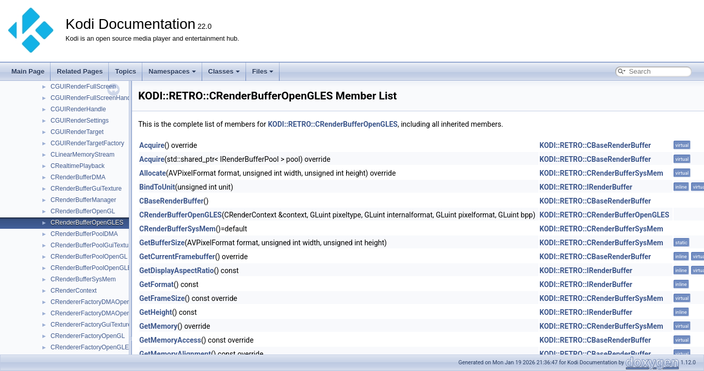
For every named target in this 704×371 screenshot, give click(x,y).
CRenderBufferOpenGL (83, 211)
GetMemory (158, 326)
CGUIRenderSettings (80, 120)
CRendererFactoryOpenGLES (92, 347)
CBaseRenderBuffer (171, 201)
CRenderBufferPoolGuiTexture (92, 245)
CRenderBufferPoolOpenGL (89, 256)
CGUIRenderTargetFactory (87, 143)
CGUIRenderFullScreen (83, 86)
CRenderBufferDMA (78, 177)
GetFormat (156, 284)
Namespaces (172, 71)
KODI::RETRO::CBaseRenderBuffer (595, 145)
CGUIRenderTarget (77, 132)
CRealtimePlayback (78, 166)
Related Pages (80, 71)
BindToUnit (157, 187)
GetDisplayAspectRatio (176, 270)
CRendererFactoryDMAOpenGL (95, 302)
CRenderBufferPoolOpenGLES (93, 268)
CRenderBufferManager (83, 200)
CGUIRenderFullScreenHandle (93, 98)
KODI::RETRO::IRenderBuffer (585, 187)
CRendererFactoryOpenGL (88, 336)
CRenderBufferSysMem (83, 279)
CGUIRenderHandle (78, 109)
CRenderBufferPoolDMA (84, 234)
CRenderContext (73, 290)
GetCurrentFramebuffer (177, 256)
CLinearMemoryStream (82, 154)
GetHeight (155, 312)
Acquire (152, 145)
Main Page (27, 71)
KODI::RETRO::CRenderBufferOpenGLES (333, 124)
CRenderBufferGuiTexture (86, 188)
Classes (224, 71)
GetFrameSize (162, 298)
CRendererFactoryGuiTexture (91, 324)
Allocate (152, 173)
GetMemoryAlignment (175, 354)
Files (263, 71)
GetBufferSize (162, 243)
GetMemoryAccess (170, 340)
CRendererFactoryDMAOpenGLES (99, 313)
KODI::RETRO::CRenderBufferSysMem (601, 173)
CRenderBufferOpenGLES (87, 222)
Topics (125, 71)
